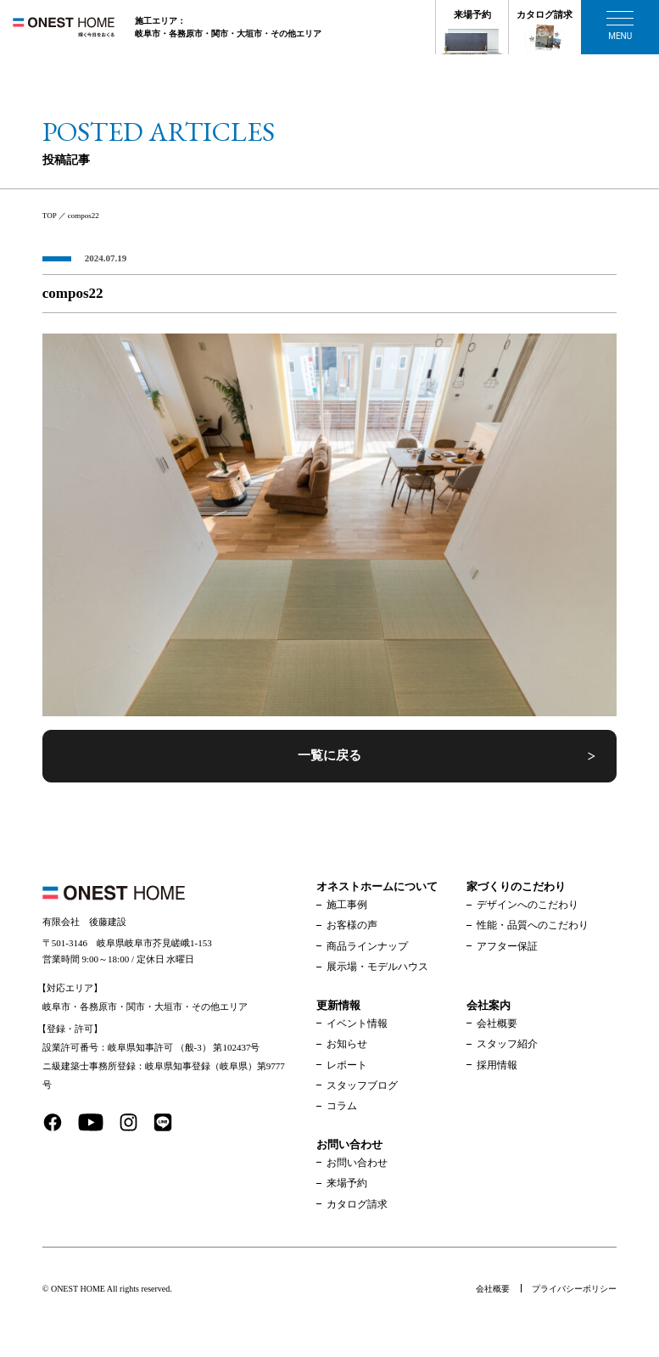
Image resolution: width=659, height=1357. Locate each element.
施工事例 (347, 905)
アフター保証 (507, 946)
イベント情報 (357, 1023)
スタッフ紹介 (507, 1044)
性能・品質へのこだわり (533, 925)
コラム (342, 1106)
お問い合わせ (357, 1163)
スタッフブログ (362, 1085)
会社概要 (497, 1023)
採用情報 (497, 1065)
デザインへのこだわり (527, 905)
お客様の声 (352, 925)
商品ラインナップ (367, 946)
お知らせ (347, 1044)
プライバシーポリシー (574, 1288)
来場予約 (472, 14)
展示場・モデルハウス (377, 967)
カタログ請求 (544, 14)
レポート (347, 1065)
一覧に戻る (329, 755)
